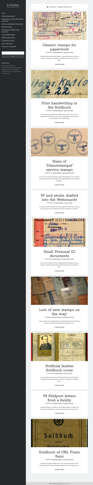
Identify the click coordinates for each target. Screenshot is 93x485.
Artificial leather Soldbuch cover (59, 347)
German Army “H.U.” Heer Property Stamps (11, 71)
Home (3, 13)
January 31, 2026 (68, 52)
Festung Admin (57, 52)
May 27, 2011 (68, 373)
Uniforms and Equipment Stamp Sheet (12, 24)
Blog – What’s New (7, 43)
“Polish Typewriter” (6, 73)
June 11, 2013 (68, 203)
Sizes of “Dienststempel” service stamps (59, 142)
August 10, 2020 (68, 110)
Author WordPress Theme (55, 483)
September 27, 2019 (68, 173)
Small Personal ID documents (59, 232)
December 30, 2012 (68, 259)
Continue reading (59, 64)
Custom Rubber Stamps (8, 35)
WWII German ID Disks (8, 37)
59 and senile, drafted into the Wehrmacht (59, 197)
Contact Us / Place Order (9, 46)
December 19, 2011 (68, 317)
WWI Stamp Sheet (7, 27)
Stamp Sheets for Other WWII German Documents (12, 20)
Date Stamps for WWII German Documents (10, 31)
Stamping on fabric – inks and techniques (11, 69)
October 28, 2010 (68, 403)
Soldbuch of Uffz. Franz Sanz (59, 433)
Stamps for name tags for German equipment (12, 67)
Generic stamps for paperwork (8, 65)
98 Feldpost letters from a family (59, 398)
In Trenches (13, 5)
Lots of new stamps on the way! (59, 291)
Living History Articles (8, 40)
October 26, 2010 (68, 459)
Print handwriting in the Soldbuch (59, 84)
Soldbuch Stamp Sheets (8, 16)
